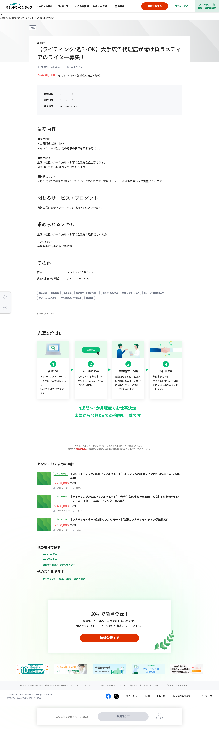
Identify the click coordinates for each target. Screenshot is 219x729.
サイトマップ (205, 696)
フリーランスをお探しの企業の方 (207, 6)
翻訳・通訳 (79, 578)
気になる (159, 718)
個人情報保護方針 (182, 696)
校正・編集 (65, 578)
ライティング (49, 578)
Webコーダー (50, 554)
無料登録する (110, 638)
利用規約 (161, 696)
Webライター (50, 559)
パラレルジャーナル (136, 696)
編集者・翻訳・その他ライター (59, 564)
